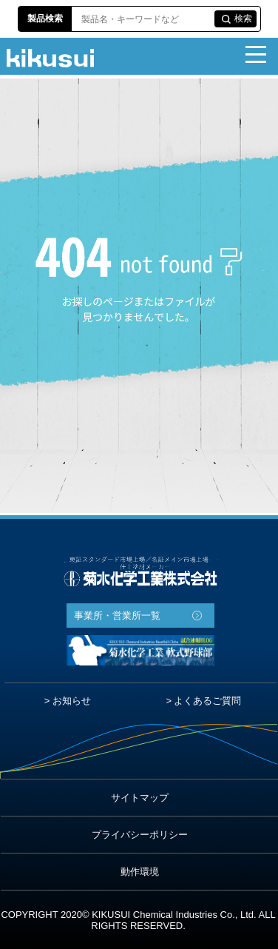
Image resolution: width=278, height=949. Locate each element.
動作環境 (140, 871)
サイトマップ (140, 797)
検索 (243, 18)
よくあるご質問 (207, 700)
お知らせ (71, 700)
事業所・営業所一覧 (117, 615)
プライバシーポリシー (140, 834)
